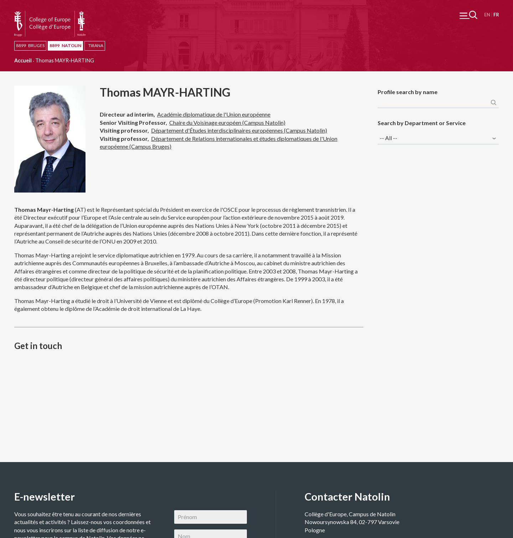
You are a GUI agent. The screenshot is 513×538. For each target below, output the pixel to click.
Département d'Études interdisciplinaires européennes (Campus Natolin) (239, 130)
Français (496, 14)
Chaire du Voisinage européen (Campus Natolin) (227, 122)
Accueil (23, 60)
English (487, 14)
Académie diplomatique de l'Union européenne (213, 114)
